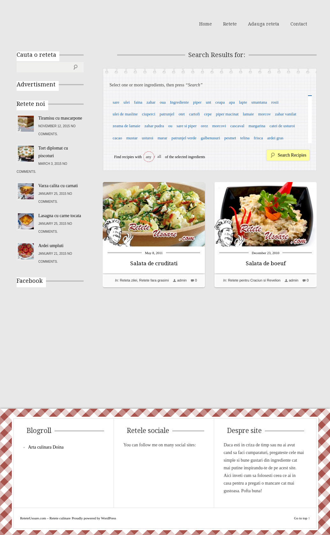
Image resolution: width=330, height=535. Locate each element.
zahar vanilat (285, 114)
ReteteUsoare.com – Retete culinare (62, 23)
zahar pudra (154, 125)
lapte (243, 102)
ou (170, 125)
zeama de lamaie (126, 125)
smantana (259, 102)
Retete (230, 23)
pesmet (230, 138)
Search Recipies (292, 155)
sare (116, 102)
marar (162, 138)
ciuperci (148, 114)
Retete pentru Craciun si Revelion (254, 280)
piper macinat (227, 114)
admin (182, 280)
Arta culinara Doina (46, 447)
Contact (298, 23)
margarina (257, 125)
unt (208, 102)
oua (163, 102)
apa (232, 102)
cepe (208, 114)
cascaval (237, 125)
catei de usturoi (282, 125)
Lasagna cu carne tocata (59, 215)
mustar (132, 138)
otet (181, 114)
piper (197, 102)
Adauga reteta (263, 23)
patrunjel (167, 114)
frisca (258, 138)
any (148, 157)
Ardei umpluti (51, 245)
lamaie (248, 114)
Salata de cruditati (153, 263)
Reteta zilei (128, 280)
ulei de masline (125, 114)
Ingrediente (179, 102)
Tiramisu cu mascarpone (60, 118)
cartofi (194, 114)
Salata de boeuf (266, 263)
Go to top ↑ (302, 518)
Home (205, 23)
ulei (127, 102)
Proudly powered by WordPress (94, 518)
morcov (264, 114)
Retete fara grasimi (154, 280)
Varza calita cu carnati (58, 185)
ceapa (220, 102)
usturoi (147, 138)
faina (138, 102)
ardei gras (275, 138)
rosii (275, 102)
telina (245, 138)
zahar (150, 102)
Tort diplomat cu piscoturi (53, 152)
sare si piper (186, 125)
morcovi (219, 125)
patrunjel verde (183, 138)
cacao (117, 138)
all (159, 156)
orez (204, 125)
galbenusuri (210, 138)
